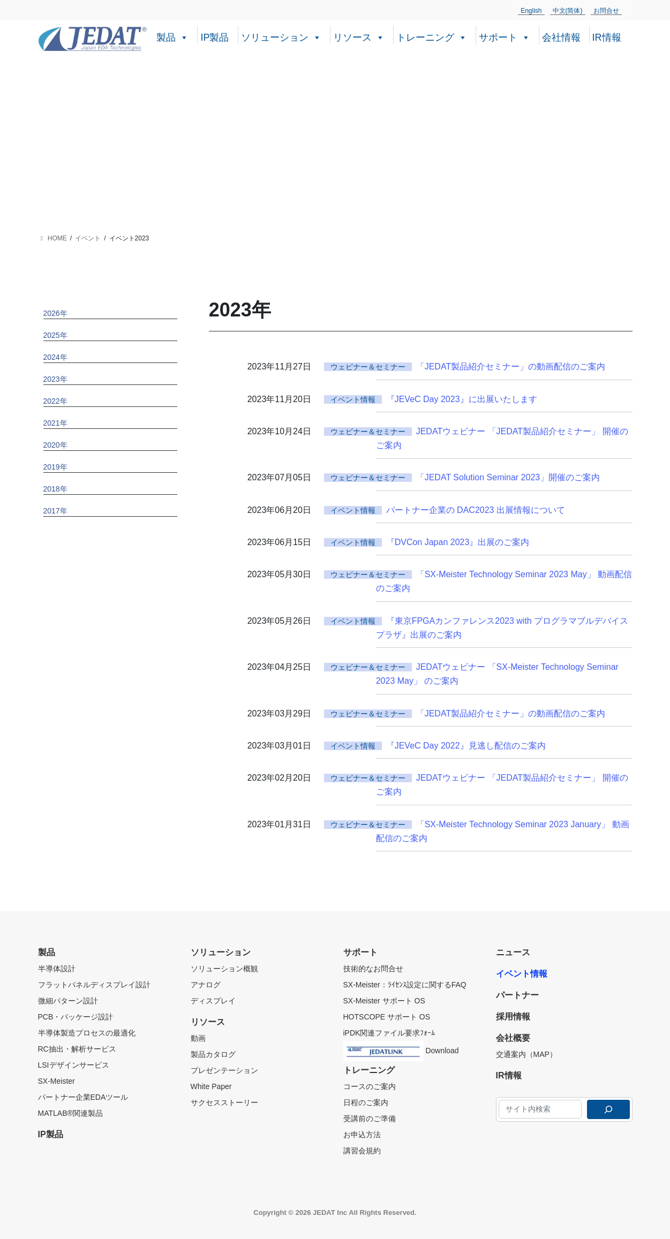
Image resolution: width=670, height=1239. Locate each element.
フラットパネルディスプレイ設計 (94, 984)
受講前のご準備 (369, 1118)
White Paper (211, 1086)
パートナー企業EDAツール (83, 1097)
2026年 (55, 313)
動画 (198, 1038)
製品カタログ (213, 1054)
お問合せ (606, 10)
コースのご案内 (369, 1086)
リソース (359, 36)
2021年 (55, 423)
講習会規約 (362, 1150)
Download (401, 1049)
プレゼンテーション (224, 1070)
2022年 (55, 401)
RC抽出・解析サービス (77, 1049)
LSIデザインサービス (73, 1065)
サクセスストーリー (224, 1102)
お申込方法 (362, 1134)
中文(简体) (568, 10)
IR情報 (606, 37)
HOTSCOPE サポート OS (387, 1017)
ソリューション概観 (224, 968)
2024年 (55, 357)
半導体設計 (57, 968)
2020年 (55, 445)
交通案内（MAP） (526, 1054)
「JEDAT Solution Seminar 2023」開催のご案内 (508, 477)
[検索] (608, 1109)
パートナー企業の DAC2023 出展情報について (475, 510)
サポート (504, 36)
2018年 (55, 489)
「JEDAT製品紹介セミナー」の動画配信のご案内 (510, 366)
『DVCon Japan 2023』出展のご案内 (458, 542)
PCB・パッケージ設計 (76, 1017)
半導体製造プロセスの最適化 (86, 1033)
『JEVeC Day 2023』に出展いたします (461, 399)
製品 (172, 36)
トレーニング (431, 36)
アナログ (206, 984)
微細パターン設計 (68, 1000)
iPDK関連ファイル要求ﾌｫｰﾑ (389, 1033)
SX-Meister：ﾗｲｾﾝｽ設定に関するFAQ (404, 984)
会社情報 (561, 37)
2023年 (55, 379)
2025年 (55, 335)
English (531, 10)
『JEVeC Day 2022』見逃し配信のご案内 (466, 745)
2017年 (55, 511)
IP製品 (214, 37)
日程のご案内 (365, 1102)
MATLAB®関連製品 (70, 1113)
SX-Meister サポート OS (384, 1000)
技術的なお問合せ (373, 968)
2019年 (55, 467)
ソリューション (281, 36)
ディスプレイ (213, 1000)
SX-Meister (56, 1081)
